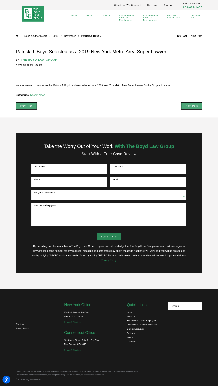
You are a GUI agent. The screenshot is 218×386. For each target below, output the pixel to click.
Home (129, 312)
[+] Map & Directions (72, 322)
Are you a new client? (44, 192)
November (70, 35)
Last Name (118, 166)
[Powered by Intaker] (191, 379)
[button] (6, 380)
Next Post (192, 106)
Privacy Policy (22, 328)
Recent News (37, 95)
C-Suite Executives (135, 329)
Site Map (20, 324)
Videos (130, 337)
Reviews (152, 5)
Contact (168, 5)
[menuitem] (76, 17)
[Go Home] (18, 36)
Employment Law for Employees (141, 320)
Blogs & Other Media (35, 35)
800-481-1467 (192, 7)
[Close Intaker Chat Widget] (207, 286)
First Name (39, 166)
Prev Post (26, 106)
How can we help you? (45, 205)
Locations (131, 341)
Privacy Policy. (109, 260)
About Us (131, 316)
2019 (55, 35)
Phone (37, 179)
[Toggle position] (201, 286)
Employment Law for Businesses (142, 325)
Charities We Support (127, 5)
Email (115, 179)
